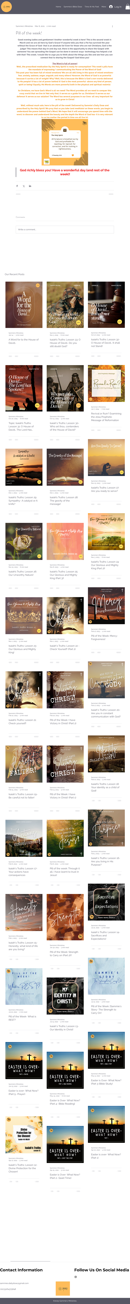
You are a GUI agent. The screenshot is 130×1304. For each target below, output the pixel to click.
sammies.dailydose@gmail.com (14, 1283)
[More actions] (112, 26)
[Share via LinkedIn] (30, 186)
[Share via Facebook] (17, 186)
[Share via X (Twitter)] (23, 186)
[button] (127, 6)
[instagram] (75, 1277)
